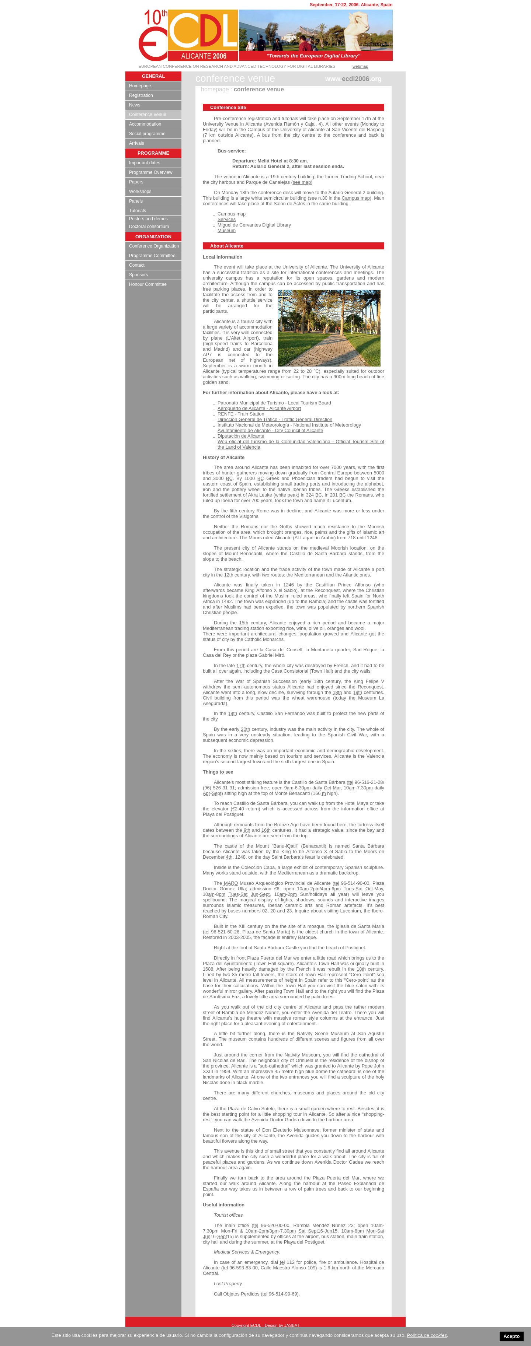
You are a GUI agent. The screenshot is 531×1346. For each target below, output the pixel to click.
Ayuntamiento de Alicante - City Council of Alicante (270, 430)
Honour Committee (148, 284)
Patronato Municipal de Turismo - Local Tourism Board (274, 403)
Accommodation (145, 124)
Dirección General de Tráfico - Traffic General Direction (275, 419)
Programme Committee (152, 255)
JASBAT (291, 1325)
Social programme (147, 133)
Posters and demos (148, 218)
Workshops (140, 191)
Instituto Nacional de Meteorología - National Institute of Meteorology (289, 425)
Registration (141, 95)
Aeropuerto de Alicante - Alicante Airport (259, 408)
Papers (136, 182)
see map (302, 182)
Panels (136, 201)
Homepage (140, 85)
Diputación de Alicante (241, 436)
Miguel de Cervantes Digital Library (254, 225)
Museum (227, 230)
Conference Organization (154, 246)
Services (227, 219)
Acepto (511, 1336)
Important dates (144, 162)
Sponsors (138, 274)
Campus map (356, 198)
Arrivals (136, 143)
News (134, 105)
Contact (137, 265)
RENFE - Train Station (241, 414)
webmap (360, 66)
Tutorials (137, 210)
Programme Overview (151, 172)
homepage (215, 89)
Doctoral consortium (149, 226)
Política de (427, 1335)
